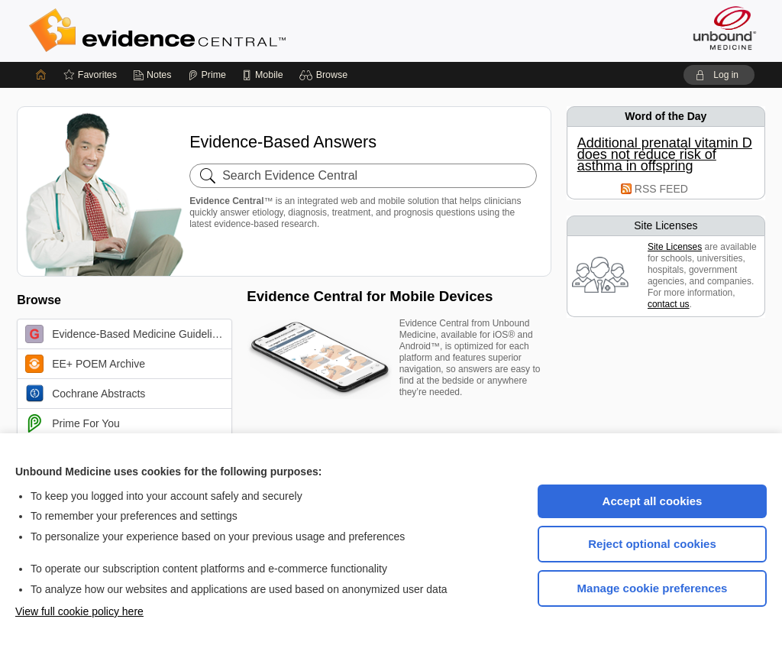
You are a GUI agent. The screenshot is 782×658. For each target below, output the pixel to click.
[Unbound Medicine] (724, 28)
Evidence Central (218, 30)
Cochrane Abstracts (85, 393)
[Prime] (207, 75)
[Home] (41, 75)
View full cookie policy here (79, 611)
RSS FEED (661, 189)
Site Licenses (675, 246)
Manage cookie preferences (652, 588)
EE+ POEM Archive (85, 364)
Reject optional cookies (652, 543)
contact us (669, 304)
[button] (325, 75)
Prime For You (72, 423)
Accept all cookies (653, 500)
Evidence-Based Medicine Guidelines (127, 334)
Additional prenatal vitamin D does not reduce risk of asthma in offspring (664, 155)
